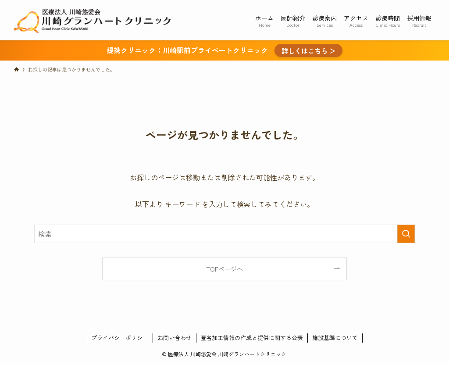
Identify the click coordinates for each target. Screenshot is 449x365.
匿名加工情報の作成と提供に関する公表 (251, 337)
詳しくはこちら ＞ (309, 50)
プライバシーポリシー (119, 337)
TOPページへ (224, 268)
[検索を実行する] (406, 234)
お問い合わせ (174, 337)
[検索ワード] (224, 234)
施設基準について (335, 337)
